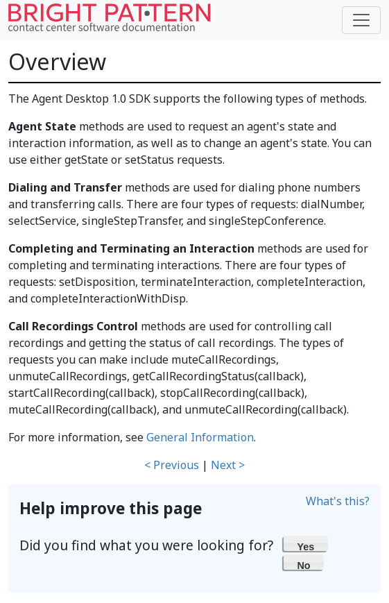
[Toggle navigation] (361, 20)
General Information (200, 437)
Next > (228, 465)
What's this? (338, 501)
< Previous (171, 465)
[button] (306, 543)
